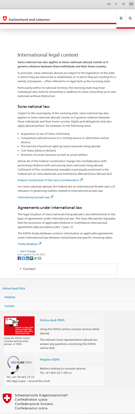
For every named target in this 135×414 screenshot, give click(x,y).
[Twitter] (24, 248)
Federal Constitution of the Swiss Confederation (50, 171)
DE (109, 4)
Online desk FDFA (52, 311)
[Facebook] (20, 248)
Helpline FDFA (50, 350)
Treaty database (29, 234)
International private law (35, 188)
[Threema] (32, 248)
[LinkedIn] (28, 248)
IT (116, 4)
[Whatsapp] (36, 248)
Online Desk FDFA (13, 279)
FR (123, 4)
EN (131, 4)
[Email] (39, 248)
